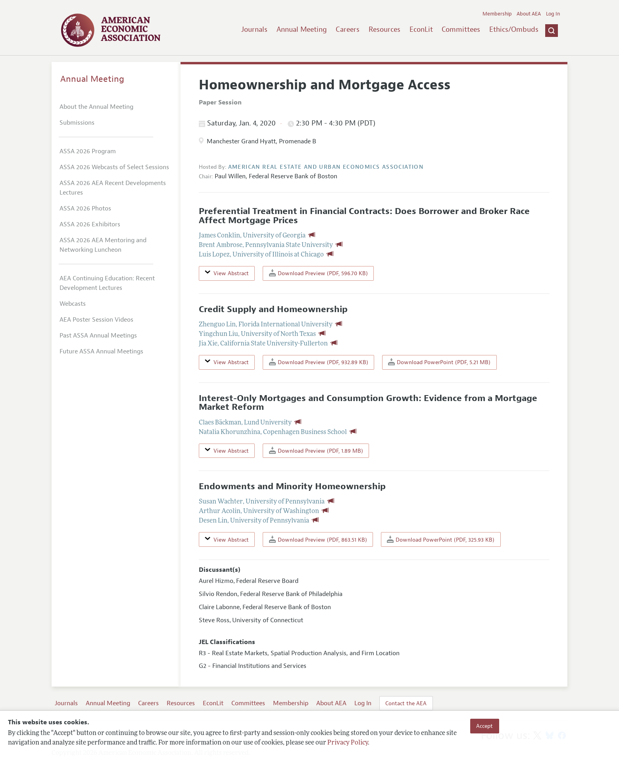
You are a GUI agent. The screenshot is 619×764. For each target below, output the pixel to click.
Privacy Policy (347, 743)
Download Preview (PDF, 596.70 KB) (318, 273)
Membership (497, 14)
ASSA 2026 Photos (85, 208)
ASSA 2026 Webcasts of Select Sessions (114, 167)
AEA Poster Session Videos (96, 320)
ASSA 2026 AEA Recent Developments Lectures (113, 188)
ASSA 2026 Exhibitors (90, 224)
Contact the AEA (406, 703)
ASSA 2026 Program (88, 151)
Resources (384, 29)
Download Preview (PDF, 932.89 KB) (318, 362)
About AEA (529, 14)
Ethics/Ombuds (513, 29)
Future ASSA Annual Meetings (101, 351)
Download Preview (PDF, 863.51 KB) (318, 539)
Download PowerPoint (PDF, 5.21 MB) (439, 362)
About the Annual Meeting (96, 107)
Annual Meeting (302, 29)
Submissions (77, 123)
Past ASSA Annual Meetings (98, 336)
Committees (461, 29)
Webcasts (73, 304)
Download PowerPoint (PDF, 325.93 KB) (440, 539)
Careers (347, 29)
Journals (254, 29)
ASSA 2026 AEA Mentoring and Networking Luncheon (103, 245)
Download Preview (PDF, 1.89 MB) (316, 450)
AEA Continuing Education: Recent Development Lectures (107, 283)
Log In (553, 14)
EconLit (421, 29)
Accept (484, 725)
